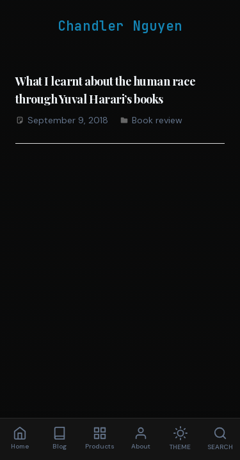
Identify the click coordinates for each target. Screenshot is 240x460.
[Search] (220, 440)
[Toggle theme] (180, 440)
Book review (157, 120)
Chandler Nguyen (120, 25)
